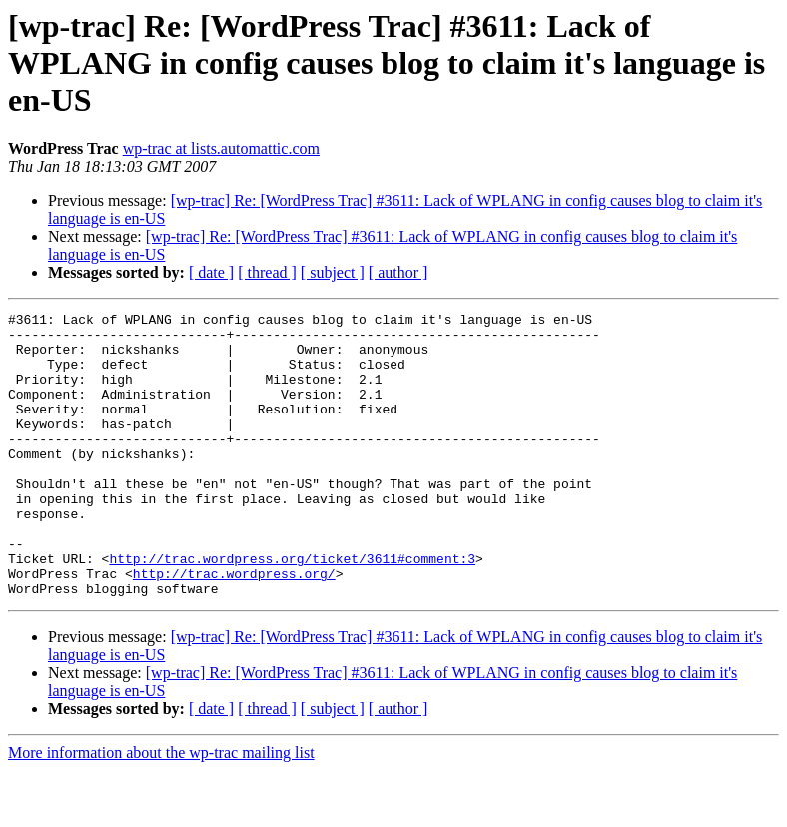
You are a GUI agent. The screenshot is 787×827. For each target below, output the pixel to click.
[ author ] (398, 272)
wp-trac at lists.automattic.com (221, 148)
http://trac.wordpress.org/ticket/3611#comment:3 (292, 609)
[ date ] (211, 272)
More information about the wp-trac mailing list (161, 809)
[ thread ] (267, 272)
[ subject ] (333, 272)
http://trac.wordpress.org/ (234, 627)
